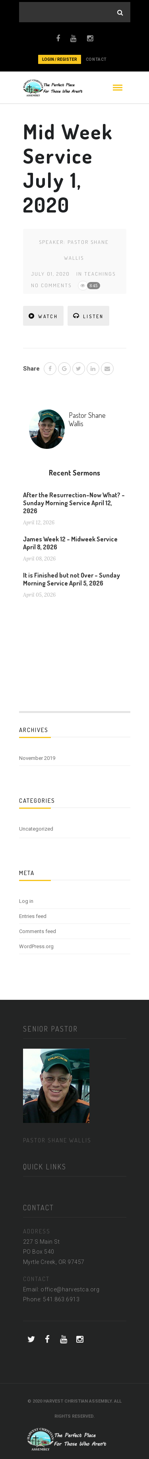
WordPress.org (36, 946)
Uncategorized (36, 829)
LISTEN (88, 316)
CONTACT (96, 59)
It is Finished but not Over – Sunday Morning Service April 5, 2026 (71, 579)
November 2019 (37, 758)
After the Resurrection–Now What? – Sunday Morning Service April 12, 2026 (74, 503)
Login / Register (59, 59)
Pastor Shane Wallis (87, 419)
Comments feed (37, 931)
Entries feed (32, 916)
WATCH (43, 316)
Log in (26, 901)
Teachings (100, 274)
